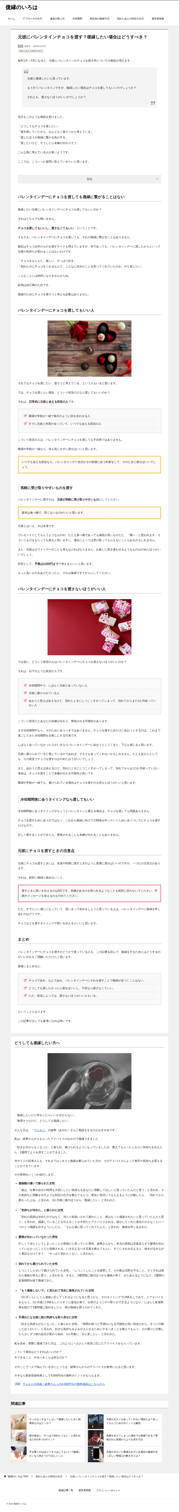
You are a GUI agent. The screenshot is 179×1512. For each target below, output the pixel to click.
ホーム (11, 18)
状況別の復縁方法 (99, 18)
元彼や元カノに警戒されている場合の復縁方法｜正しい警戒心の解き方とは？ (132, 1453)
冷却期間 (77, 18)
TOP (18, 1476)
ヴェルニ (39, 1130)
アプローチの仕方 (32, 18)
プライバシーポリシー (108, 1490)
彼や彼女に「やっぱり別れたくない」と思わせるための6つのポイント (55, 1437)
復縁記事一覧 (66, 1490)
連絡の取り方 (57, 18)
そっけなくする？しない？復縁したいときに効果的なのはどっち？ (55, 1421)
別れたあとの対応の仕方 (130, 18)
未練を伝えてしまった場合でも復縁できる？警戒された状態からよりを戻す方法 (132, 1437)
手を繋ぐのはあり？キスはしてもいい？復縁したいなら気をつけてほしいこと (55, 1453)
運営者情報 (158, 18)
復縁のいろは (22, 7)
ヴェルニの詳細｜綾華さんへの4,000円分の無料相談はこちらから (63, 1384)
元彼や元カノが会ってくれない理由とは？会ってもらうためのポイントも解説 (132, 1421)
